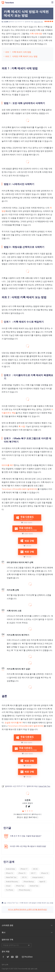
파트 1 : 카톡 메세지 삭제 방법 (18, 52)
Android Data (10, 869)
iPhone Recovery (24, 890)
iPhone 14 (44, 873)
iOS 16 (24, 877)
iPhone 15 (22, 873)
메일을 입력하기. (16, 945)
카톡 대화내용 (36, 34)
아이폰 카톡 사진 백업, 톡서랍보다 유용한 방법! (28, 846)
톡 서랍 (22, 426)
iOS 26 (35, 869)
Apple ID (42, 881)
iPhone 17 (24, 869)
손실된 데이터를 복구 (14, 722)
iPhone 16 (9, 873)
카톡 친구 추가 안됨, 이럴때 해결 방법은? (25, 836)
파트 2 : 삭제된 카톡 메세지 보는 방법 (21, 56)
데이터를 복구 (8, 465)
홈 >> (5, 903)
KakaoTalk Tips (38, 21)
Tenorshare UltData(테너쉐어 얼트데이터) (20, 489)
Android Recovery (12, 881)
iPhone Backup (29, 881)
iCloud (8, 886)
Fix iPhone (9, 890)
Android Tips (34, 886)
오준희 (6, 22)
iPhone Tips (20, 886)
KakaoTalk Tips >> (14, 903)
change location (37, 877)
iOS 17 (33, 873)
